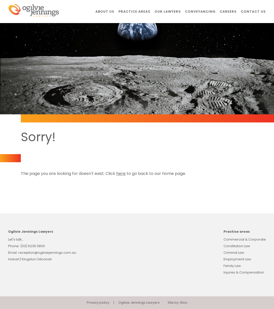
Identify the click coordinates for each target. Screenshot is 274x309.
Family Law (232, 266)
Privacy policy (98, 302)
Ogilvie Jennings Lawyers (139, 302)
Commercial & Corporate (245, 239)
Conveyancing (200, 11)
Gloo (183, 302)
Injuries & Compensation (244, 272)
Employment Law (237, 259)
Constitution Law (237, 246)
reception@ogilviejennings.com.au (47, 252)
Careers (228, 11)
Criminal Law (234, 252)
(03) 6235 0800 (32, 246)
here (121, 173)
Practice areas (134, 11)
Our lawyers (168, 11)
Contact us (253, 11)
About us (104, 11)
